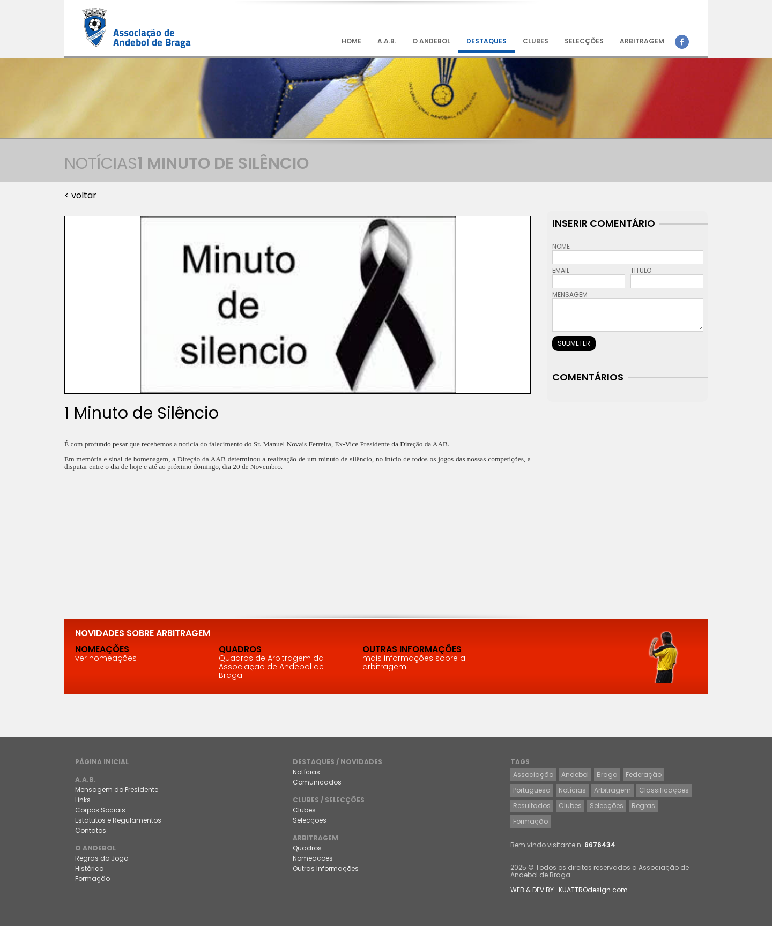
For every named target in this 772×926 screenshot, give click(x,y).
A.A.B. (386, 41)
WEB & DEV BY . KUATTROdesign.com (569, 889)
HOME (351, 41)
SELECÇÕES (584, 41)
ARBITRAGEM (642, 41)
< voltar (80, 195)
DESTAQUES (486, 41)
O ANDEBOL (431, 41)
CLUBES (535, 41)
